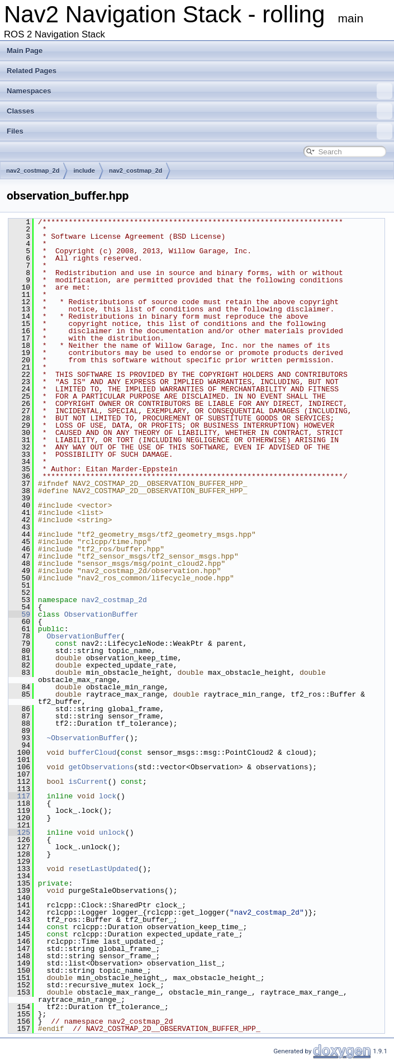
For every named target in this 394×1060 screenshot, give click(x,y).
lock (107, 796)
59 (19, 614)
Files (199, 131)
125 (19, 832)
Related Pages (31, 71)
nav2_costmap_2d (32, 170)
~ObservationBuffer (85, 738)
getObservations (101, 767)
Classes (199, 111)
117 (19, 796)
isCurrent (87, 782)
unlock (112, 832)
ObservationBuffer (101, 614)
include (84, 170)
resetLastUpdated (103, 869)
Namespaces (199, 91)
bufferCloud (92, 752)
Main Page (24, 50)
